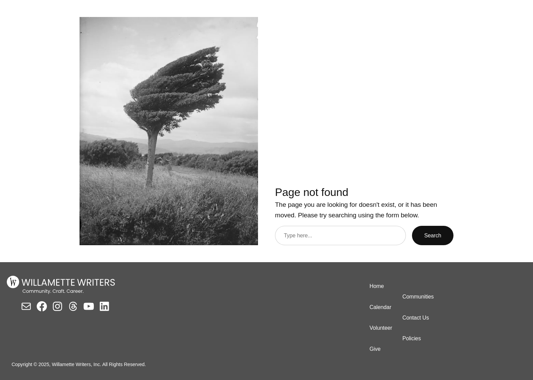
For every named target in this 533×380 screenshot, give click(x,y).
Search (432, 235)
